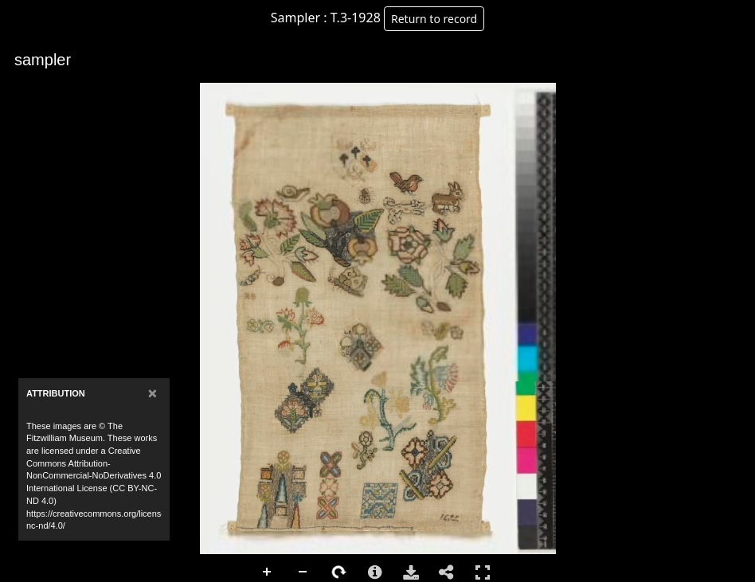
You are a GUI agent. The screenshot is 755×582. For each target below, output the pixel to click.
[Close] (152, 393)
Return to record (434, 18)
